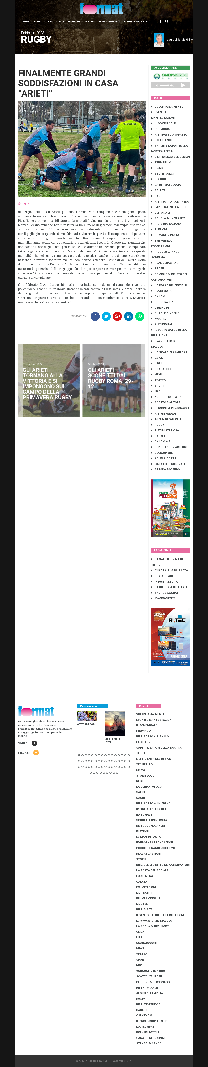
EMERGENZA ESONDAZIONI (154, 842)
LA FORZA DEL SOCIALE (169, 285)
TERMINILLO (161, 162)
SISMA (157, 168)
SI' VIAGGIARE (162, 576)
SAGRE (157, 196)
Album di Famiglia (135, 21)
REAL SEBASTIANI (165, 263)
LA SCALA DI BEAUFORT (169, 352)
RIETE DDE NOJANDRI (167, 224)
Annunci (89, 21)
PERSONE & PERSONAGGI (170, 408)
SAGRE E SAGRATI (165, 592)
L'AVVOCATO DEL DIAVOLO (154, 920)
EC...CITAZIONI (162, 302)
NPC (156, 391)
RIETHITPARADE (163, 413)
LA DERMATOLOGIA (166, 184)
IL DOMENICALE (163, 123)
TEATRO (158, 380)
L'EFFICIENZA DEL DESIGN (170, 157)
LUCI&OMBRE (162, 452)
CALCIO (158, 296)
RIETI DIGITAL (162, 324)
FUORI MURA (161, 290)
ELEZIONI (159, 229)
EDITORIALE (161, 212)
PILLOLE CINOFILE (165, 313)
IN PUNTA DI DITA (164, 581)
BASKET (158, 436)
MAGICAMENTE (163, 598)
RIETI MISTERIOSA (165, 430)
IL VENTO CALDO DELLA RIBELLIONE (160, 915)
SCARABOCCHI (163, 369)
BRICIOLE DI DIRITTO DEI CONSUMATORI (163, 864)
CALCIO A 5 (160, 441)
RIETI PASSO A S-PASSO (169, 134)
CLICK (157, 357)
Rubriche (74, 21)
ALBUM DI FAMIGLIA (166, 419)
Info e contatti (109, 21)
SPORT (157, 385)
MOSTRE (158, 318)
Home (26, 21)
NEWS (157, 374)
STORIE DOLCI (162, 173)
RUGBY (157, 425)
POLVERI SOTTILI (164, 458)
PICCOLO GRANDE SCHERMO (155, 848)
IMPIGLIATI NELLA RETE (169, 207)
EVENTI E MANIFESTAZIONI (154, 719)
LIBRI (156, 363)
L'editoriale (56, 21)
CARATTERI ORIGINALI (168, 464)
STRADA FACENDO (165, 469)
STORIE (158, 268)
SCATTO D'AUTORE (165, 402)
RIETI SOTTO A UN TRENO (170, 201)
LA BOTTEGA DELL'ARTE (169, 587)
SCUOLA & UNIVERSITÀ (168, 218)
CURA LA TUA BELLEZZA (169, 570)
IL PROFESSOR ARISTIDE (169, 447)
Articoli (39, 21)
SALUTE (158, 190)
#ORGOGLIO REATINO (167, 397)
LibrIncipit (161, 307)
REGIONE (159, 179)
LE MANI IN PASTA (165, 235)
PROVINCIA (160, 129)
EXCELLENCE (162, 140)
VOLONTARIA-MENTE (167, 106)
